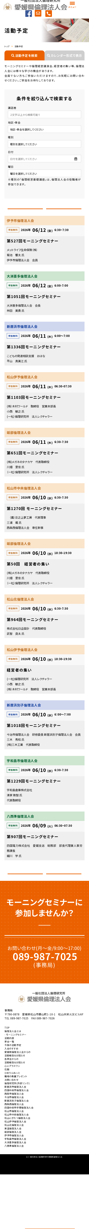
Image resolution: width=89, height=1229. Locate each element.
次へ (63, 213)
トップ (7, 46)
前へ (25, 213)
